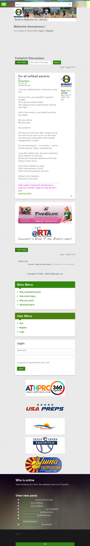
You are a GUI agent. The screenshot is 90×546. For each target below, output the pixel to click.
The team (31, 264)
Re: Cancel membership (30, 524)
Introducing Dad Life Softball (32, 509)
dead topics (25, 503)
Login (41, 31)
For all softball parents (30, 512)
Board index (24, 261)
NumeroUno (23, 81)
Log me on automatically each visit (34, 363)
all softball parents (34, 76)
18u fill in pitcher (27, 500)
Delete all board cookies (43, 264)
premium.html (24, 193)
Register (49, 31)
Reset (18, 534)
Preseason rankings (28, 515)
